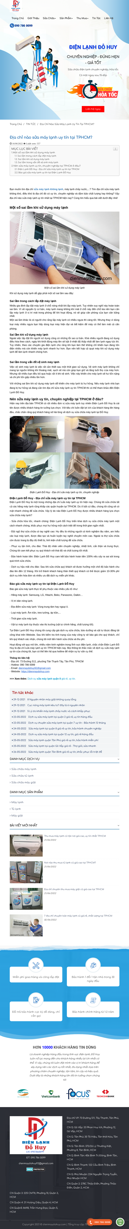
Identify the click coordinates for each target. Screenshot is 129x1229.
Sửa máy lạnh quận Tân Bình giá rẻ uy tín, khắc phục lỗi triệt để (57, 752)
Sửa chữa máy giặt (23, 782)
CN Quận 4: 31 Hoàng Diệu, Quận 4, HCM (34, 1202)
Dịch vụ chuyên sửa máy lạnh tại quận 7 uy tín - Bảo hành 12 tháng (59, 723)
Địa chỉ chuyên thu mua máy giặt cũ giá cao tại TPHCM (74, 889)
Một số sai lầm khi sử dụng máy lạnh (34, 152)
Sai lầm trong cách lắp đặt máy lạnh (37, 156)
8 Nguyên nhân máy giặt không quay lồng (44, 699)
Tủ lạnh (15, 809)
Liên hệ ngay (93, 109)
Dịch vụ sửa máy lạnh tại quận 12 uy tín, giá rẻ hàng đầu (52, 734)
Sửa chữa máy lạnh (23, 769)
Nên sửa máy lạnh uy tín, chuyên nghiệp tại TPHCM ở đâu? (47, 166)
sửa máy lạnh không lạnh (48, 189)
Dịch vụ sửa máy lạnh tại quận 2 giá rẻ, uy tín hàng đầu (52, 717)
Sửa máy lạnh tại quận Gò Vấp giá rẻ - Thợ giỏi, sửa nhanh (54, 746)
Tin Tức (96, 18)
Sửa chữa (49, 18)
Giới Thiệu (33, 18)
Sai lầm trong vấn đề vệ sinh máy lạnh (38, 162)
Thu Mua (82, 18)
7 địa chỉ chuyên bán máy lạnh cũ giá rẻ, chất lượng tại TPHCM (78, 916)
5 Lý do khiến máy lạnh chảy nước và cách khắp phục (51, 711)
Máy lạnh (16, 802)
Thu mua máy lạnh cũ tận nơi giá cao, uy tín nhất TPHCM (75, 836)
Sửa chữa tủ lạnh (22, 776)
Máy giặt (16, 815)
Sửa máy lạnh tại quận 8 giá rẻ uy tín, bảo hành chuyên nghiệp (56, 728)
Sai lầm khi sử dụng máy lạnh (33, 159)
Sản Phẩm (66, 18)
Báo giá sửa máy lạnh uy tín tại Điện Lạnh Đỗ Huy (44, 172)
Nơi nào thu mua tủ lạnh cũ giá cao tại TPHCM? (70, 863)
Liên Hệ (108, 18)
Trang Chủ (18, 18)
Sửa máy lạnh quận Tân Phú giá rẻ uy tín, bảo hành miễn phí (55, 740)
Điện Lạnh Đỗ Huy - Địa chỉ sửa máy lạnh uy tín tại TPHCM (48, 169)
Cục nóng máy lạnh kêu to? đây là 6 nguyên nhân (48, 705)
